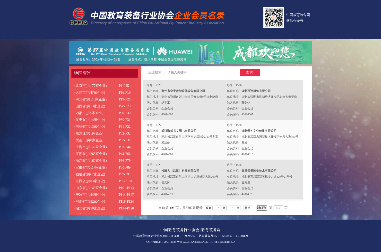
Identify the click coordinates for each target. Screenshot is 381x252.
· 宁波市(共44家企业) (89, 195)
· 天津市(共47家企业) (89, 92)
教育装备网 (211, 230)
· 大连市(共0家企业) (88, 140)
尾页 (248, 208)
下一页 (235, 208)
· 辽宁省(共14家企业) (89, 120)
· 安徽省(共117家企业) (90, 167)
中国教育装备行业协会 (179, 230)
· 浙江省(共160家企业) (90, 160)
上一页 (220, 208)
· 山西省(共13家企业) (89, 106)
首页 (208, 208)
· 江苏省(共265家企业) (90, 154)
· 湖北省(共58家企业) (89, 208)
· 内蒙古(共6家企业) (88, 113)
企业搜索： (156, 72)
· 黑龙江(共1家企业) (88, 133)
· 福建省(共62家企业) (89, 174)
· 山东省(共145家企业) (90, 188)
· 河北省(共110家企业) (90, 99)
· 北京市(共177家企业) (90, 86)
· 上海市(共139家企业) (90, 147)
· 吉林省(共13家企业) (89, 126)
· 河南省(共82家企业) (89, 201)
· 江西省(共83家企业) (89, 181)
